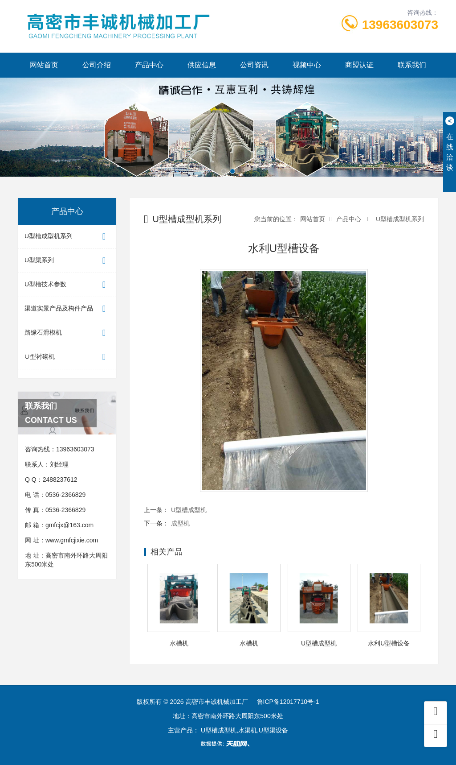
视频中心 (307, 65)
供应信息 (201, 65)
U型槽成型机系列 (67, 237)
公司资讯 (254, 65)
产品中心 (149, 65)
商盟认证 (359, 65)
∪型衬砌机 (67, 357)
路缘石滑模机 (67, 333)
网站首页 (44, 65)
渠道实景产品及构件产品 (67, 309)
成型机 (180, 523)
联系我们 (412, 65)
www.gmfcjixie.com (71, 540)
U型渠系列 (67, 261)
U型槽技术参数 (67, 285)
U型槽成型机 (189, 509)
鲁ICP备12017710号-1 (288, 701)
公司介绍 (96, 65)
